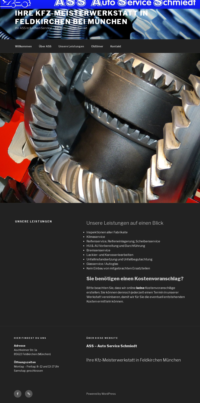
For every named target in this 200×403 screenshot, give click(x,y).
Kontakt (115, 46)
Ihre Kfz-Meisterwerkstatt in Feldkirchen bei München (81, 17)
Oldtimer (97, 46)
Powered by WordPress (101, 393)
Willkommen (23, 46)
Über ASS (45, 46)
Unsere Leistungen (71, 46)
